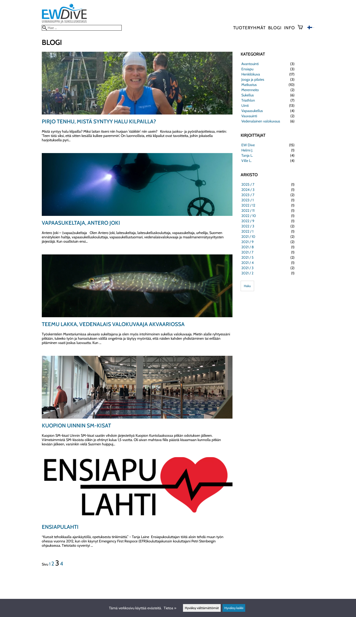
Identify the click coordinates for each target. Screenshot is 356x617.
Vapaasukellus (252, 111)
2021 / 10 (248, 236)
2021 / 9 (247, 242)
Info (289, 27)
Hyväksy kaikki (233, 608)
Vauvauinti (249, 116)
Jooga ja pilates (252, 79)
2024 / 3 (248, 190)
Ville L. (246, 161)
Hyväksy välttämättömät (202, 608)
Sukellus (247, 95)
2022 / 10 (248, 216)
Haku (247, 286)
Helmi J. (247, 150)
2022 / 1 (247, 231)
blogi (274, 27)
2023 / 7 (247, 195)
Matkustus (249, 85)
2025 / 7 (247, 184)
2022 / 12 (248, 205)
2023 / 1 (247, 200)
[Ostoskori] (302, 27)
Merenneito (250, 90)
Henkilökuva (250, 74)
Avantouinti (250, 64)
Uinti (245, 105)
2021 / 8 (247, 247)
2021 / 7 (247, 252)
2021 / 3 (247, 268)
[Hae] (82, 28)
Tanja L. (247, 155)
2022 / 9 (247, 221)
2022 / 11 (248, 210)
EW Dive (248, 145)
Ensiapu (247, 69)
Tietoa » (170, 608)
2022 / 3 (247, 226)
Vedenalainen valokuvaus (260, 121)
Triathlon (248, 100)
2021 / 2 (247, 273)
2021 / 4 (247, 263)
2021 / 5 (247, 257)
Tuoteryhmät (249, 27)
